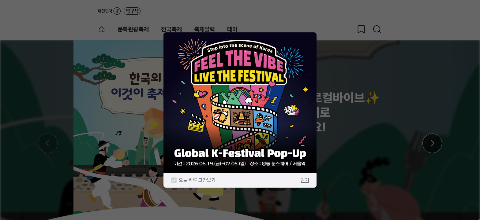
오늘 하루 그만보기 (197, 180)
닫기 (305, 180)
